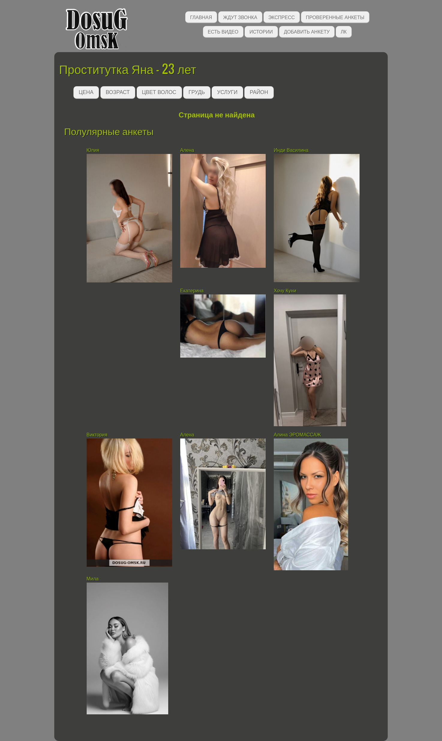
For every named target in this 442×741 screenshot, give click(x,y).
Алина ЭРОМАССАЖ (297, 434)
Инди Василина (292, 150)
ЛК (344, 31)
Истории (261, 31)
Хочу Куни (286, 290)
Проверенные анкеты (335, 16)
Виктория (97, 434)
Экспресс (281, 16)
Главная (201, 16)
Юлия (93, 150)
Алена (187, 150)
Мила (93, 578)
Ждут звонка (240, 16)
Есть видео (223, 31)
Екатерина (192, 290)
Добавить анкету (307, 31)
